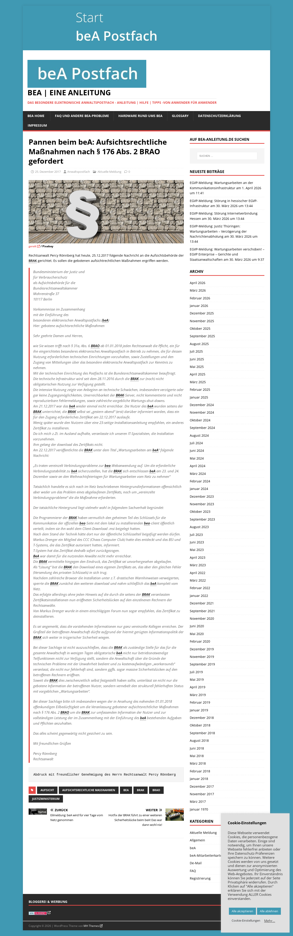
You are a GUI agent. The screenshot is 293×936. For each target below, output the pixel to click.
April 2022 (197, 573)
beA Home (35, 116)
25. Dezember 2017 (48, 172)
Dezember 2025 (202, 313)
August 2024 (199, 435)
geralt (32, 246)
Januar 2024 (199, 489)
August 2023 (199, 527)
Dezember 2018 (202, 717)
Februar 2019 (200, 702)
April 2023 (197, 557)
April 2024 (197, 466)
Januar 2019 (199, 710)
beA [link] (105, 320)
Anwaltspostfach (78, 172)
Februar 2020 (200, 641)
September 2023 (202, 519)
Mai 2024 (197, 458)
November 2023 (202, 504)
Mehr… (269, 921)
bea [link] (108, 465)
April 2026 (197, 283)
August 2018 (199, 740)
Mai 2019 (197, 679)
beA (126, 790)
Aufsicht (47, 790)
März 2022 (198, 580)
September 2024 (202, 427)
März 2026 (198, 290)
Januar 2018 (199, 778)
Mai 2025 (197, 366)
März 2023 (198, 565)
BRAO (156, 790)
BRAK (140, 790)
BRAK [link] (33, 260)
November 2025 (202, 321)
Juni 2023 (197, 542)
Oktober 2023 (200, 511)
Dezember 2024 (202, 405)
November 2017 (202, 794)
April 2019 (197, 687)
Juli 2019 (196, 672)
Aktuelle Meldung (109, 172)
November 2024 (202, 412)
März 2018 (198, 763)
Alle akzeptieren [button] (242, 911)
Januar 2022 (199, 595)
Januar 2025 (199, 397)
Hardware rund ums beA (140, 116)
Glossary (180, 116)
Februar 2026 (200, 298)
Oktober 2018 (200, 725)
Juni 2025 (197, 359)
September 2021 (202, 611)
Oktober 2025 (200, 328)
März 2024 (198, 473)
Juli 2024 (196, 443)
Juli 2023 (196, 534)
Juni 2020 (197, 626)
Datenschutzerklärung (219, 116)
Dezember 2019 (202, 649)
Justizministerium (46, 799)
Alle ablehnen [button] (269, 911)
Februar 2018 (200, 771)
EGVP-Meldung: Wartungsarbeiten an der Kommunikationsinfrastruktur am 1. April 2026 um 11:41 (225, 188)
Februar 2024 (200, 481)
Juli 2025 (196, 351)
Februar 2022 (200, 588)
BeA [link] (36, 556)
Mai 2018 (197, 756)
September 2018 (202, 733)
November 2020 (202, 618)
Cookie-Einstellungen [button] (246, 920)
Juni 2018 (197, 748)
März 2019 (198, 695)
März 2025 (198, 382)
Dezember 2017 (202, 786)
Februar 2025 (200, 389)
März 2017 (198, 801)
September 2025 (202, 336)
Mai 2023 (197, 550)
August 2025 (199, 344)
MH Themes (91, 926)
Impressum (37, 125)
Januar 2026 (199, 305)
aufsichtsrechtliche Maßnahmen (88, 790)
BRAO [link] (95, 345)
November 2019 (202, 656)
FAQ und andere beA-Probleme (82, 116)
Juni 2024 (197, 450)
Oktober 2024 (200, 420)
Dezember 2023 (202, 496)
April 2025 (197, 374)
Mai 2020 (197, 634)
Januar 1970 (199, 809)
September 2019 (202, 664)
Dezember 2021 (202, 603)
